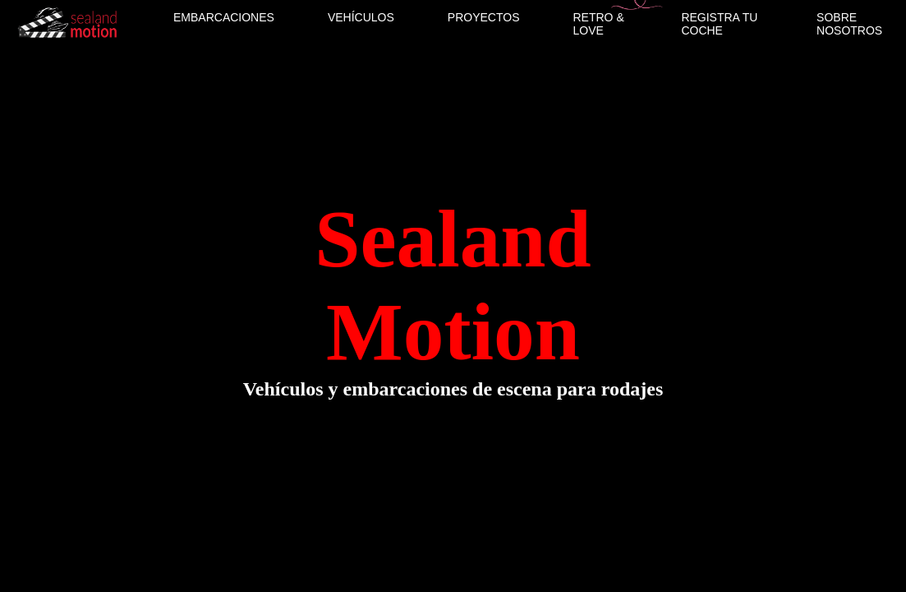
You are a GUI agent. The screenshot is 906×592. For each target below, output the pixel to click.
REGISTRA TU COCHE (719, 24)
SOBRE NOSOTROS (849, 24)
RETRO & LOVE (598, 24)
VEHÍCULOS (361, 17)
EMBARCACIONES (223, 17)
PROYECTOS (484, 17)
